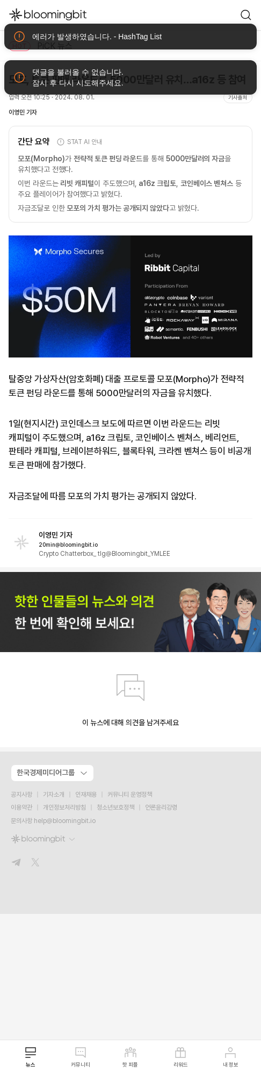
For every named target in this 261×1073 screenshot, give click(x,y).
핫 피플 (130, 1057)
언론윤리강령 (161, 807)
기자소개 (53, 794)
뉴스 (30, 1057)
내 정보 (230, 1057)
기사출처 (238, 97)
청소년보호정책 (115, 807)
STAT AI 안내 (79, 142)
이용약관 (21, 807)
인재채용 (86, 794)
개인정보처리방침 (64, 807)
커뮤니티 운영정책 (129, 794)
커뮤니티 (80, 1057)
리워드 (180, 1057)
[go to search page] (246, 15)
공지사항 (21, 794)
